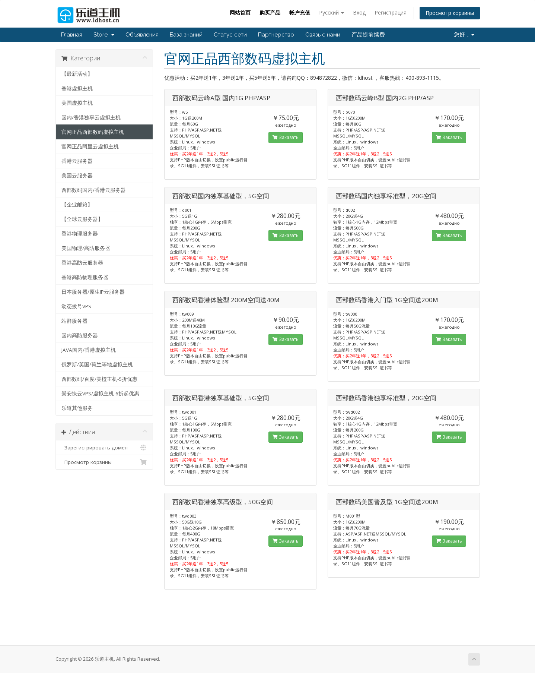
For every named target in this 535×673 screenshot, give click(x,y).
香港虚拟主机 (77, 88)
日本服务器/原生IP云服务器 (93, 291)
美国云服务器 (77, 175)
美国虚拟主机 (77, 102)
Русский (331, 12)
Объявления (142, 34)
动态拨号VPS (76, 306)
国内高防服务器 (79, 335)
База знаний (186, 34)
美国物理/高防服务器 (85, 248)
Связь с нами (322, 34)
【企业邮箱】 (77, 204)
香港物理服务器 (79, 233)
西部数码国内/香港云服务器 (93, 190)
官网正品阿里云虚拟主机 (90, 146)
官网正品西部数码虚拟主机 (92, 132)
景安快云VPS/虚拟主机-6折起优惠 (100, 393)
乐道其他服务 (77, 408)
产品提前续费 (368, 34)
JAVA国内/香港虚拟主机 (88, 350)
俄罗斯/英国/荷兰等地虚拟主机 (97, 364)
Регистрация (391, 12)
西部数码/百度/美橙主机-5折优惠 (99, 379)
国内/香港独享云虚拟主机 (91, 117)
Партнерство (276, 34)
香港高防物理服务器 (84, 277)
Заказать (286, 137)
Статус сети (230, 34)
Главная (71, 34)
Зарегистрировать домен (104, 447)
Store (103, 34)
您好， (464, 34)
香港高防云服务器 (82, 262)
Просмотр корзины (450, 12)
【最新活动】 (77, 73)
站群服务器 (74, 320)
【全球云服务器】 (82, 219)
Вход (359, 12)
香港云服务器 (77, 161)
